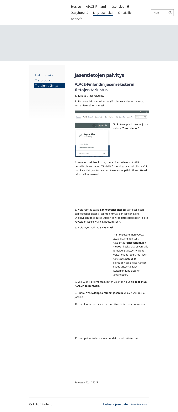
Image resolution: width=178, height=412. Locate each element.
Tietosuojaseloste (115, 404)
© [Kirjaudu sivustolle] (31, 404)
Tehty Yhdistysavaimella (139, 404)
